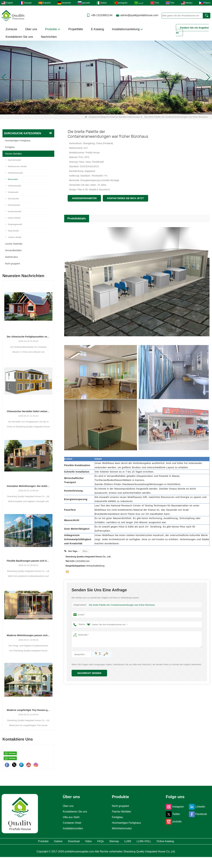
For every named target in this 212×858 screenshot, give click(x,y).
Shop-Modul (12, 230)
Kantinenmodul (13, 211)
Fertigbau (10, 147)
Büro (85, 551)
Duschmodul (12, 198)
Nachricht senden (89, 673)
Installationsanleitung (127, 29)
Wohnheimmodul (14, 173)
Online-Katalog (187, 841)
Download (62, 841)
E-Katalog (97, 29)
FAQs (100, 841)
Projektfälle (75, 29)
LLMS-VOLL (159, 841)
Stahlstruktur (11, 257)
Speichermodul (13, 160)
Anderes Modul (13, 237)
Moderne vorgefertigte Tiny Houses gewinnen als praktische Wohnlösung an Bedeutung (28, 710)
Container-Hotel (71, 823)
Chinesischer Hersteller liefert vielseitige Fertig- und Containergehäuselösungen (28, 411)
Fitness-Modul (12, 218)
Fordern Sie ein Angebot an (192, 30)
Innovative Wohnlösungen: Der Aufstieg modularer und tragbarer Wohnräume (28, 486)
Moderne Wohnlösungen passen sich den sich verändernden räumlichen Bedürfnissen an (28, 635)
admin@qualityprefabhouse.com (139, 15)
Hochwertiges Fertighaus (18, 140)
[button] (102, 110)
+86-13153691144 (101, 15)
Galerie (41, 841)
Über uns (31, 29)
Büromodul (134, 117)
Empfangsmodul (13, 224)
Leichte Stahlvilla (13, 243)
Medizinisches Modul (16, 166)
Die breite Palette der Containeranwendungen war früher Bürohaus (120, 605)
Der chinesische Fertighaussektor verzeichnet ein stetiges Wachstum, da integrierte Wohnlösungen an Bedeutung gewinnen (28, 336)
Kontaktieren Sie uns (19, 36)
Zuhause (11, 29)
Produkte (52, 29)
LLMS (137, 841)
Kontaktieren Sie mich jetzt (125, 198)
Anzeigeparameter (84, 198)
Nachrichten (49, 36)
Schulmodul (11, 192)
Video (83, 841)
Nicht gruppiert (12, 263)
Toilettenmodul (13, 185)
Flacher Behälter (119, 117)
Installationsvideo (72, 828)
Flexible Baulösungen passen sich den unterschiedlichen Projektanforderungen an (28, 560)
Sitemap (118, 841)
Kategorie (104, 117)
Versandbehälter (13, 250)
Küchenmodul (12, 205)
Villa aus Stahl (70, 817)
